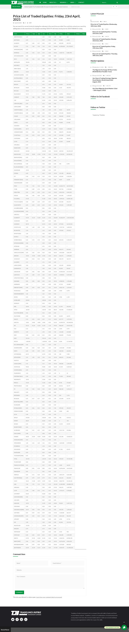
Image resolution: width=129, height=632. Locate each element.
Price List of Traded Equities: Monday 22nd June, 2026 (104, 40)
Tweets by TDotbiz (99, 115)
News (72, 2)
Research (63, 2)
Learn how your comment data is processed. (49, 597)
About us (52, 2)
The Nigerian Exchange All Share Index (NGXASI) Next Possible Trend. (105, 75)
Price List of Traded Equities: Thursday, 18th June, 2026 (105, 54)
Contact (81, 2)
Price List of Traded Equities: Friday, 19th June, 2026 (104, 47)
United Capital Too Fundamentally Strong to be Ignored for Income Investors (46, 7)
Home (45, 2)
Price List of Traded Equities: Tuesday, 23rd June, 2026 (105, 32)
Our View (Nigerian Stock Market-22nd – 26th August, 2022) (105, 94)
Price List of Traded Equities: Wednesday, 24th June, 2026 (104, 25)
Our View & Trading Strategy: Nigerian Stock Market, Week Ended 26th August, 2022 (105, 84)
